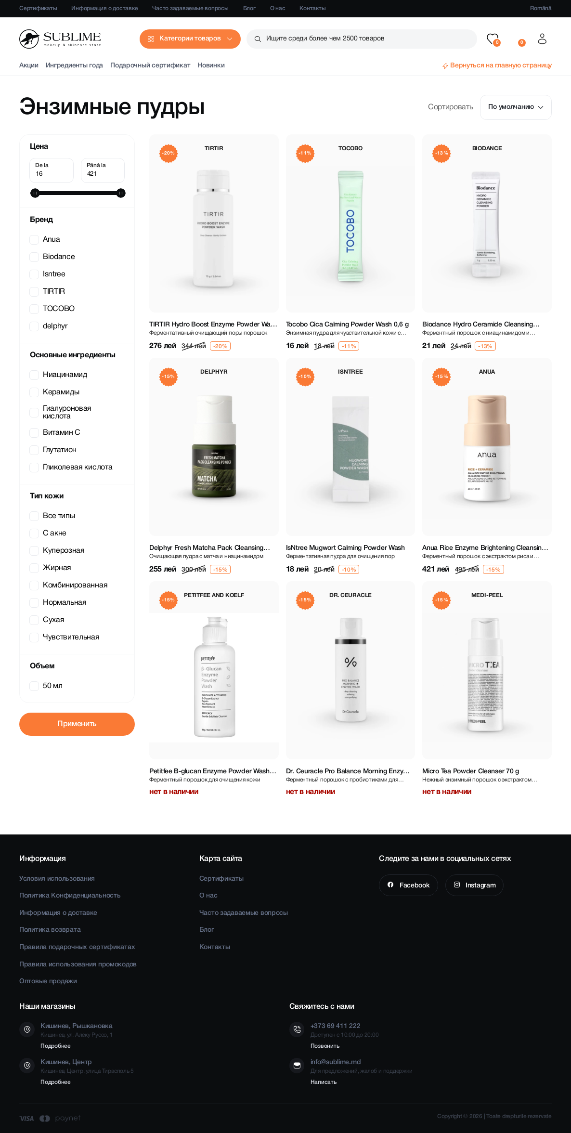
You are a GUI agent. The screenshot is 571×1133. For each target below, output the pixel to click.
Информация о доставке (104, 8)
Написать (324, 1082)
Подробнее (55, 1046)
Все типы (53, 516)
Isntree (48, 274)
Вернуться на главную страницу (501, 66)
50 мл (46, 686)
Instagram (479, 886)
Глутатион (54, 450)
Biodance (53, 257)
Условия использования (57, 879)
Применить (77, 724)
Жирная (51, 568)
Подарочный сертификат (150, 66)
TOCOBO (53, 309)
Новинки (210, 66)
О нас (278, 8)
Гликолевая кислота (71, 467)
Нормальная (59, 602)
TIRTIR (48, 291)
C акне (48, 533)
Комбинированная (69, 585)
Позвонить (325, 1046)
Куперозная (58, 550)
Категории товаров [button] (190, 39)
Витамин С (55, 433)
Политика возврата (49, 930)
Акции (29, 66)
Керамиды (55, 392)
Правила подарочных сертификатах (77, 947)
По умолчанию (516, 107)
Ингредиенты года (75, 66)
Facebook (413, 886)
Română (541, 8)
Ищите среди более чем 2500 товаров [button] (325, 39)
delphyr (49, 326)
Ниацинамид (59, 375)
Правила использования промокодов (78, 965)
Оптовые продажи (48, 981)
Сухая (47, 620)
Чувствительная (65, 637)
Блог (249, 8)
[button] (492, 39)
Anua (45, 239)
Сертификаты (38, 8)
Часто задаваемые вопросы (190, 8)
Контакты (312, 8)
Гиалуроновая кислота (61, 412)
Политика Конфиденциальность (69, 896)
